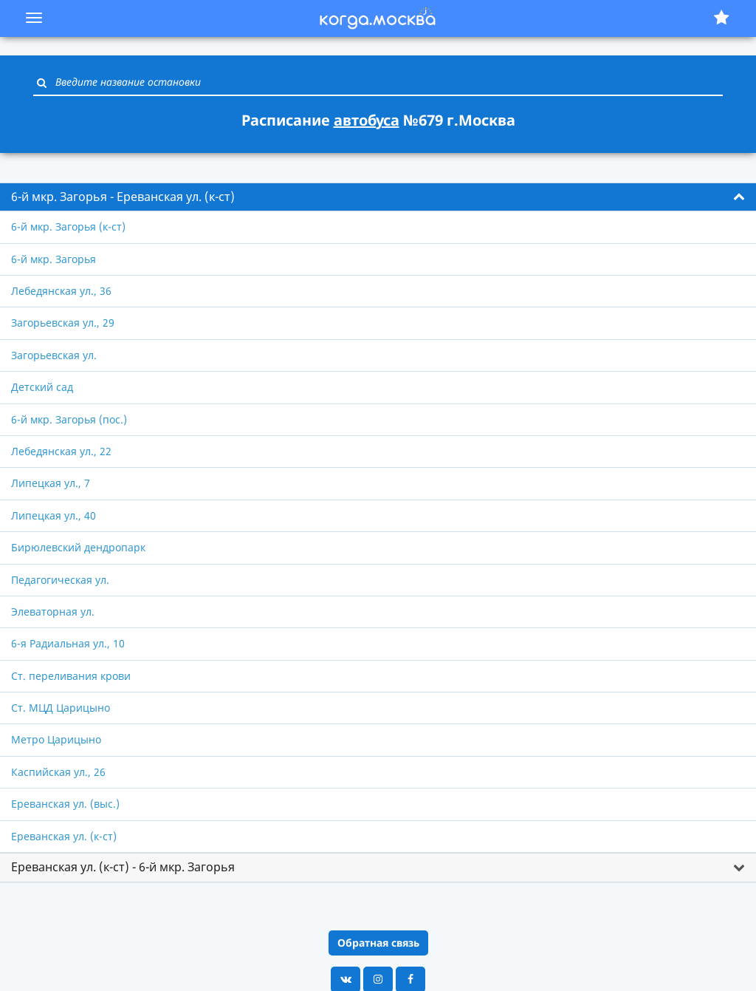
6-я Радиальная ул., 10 (68, 643)
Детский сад (42, 387)
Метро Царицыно (56, 739)
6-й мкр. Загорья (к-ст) (68, 226)
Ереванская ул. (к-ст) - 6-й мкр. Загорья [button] (123, 867)
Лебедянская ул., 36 (61, 291)
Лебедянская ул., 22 (61, 451)
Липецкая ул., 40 (53, 515)
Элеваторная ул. (52, 612)
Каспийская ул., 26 (58, 772)
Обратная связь (378, 943)
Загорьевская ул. (54, 355)
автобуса (366, 120)
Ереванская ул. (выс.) (65, 804)
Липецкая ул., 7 (50, 483)
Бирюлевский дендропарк (78, 547)
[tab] (378, 197)
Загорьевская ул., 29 (62, 323)
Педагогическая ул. (60, 580)
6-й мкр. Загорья (53, 259)
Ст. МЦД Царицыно (60, 708)
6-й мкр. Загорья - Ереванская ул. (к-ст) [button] (123, 196)
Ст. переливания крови (71, 676)
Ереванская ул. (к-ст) (64, 836)
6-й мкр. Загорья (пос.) (69, 419)
